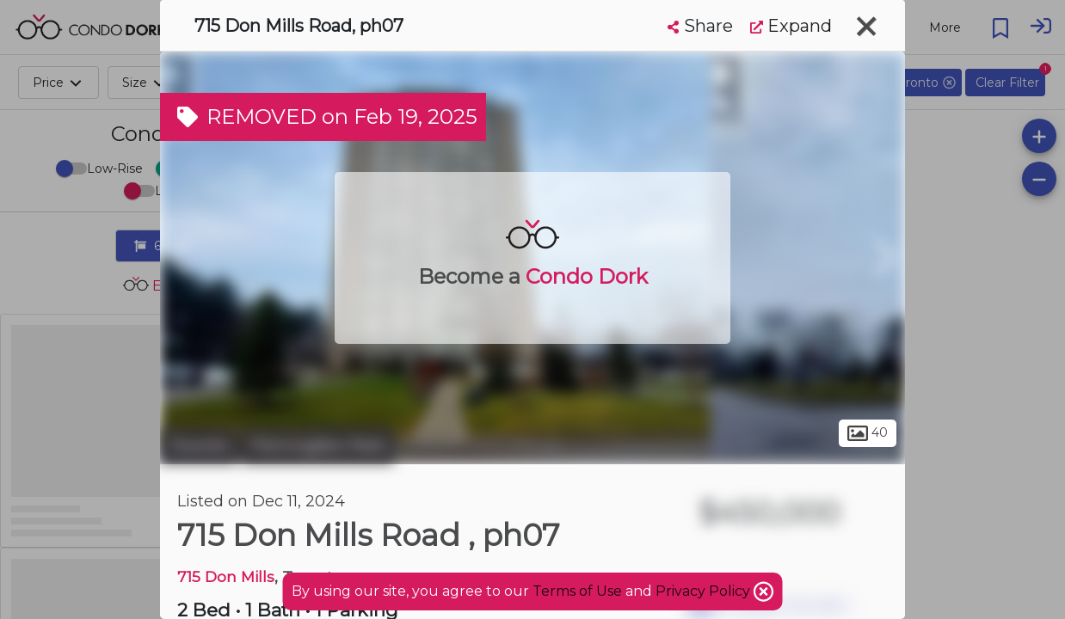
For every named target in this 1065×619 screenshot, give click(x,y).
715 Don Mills (225, 576)
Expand (791, 25)
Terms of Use (577, 591)
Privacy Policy (705, 591)
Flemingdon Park (317, 445)
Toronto (199, 445)
